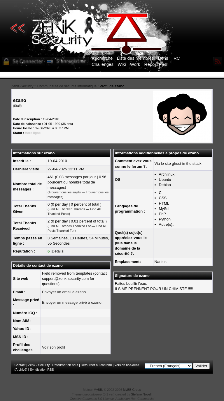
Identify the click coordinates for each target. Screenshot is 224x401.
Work (135, 64)
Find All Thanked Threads (67, 209)
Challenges (102, 64)
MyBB (98, 389)
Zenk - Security (39, 365)
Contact (19, 365)
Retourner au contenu (96, 365)
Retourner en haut (65, 365)
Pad (163, 64)
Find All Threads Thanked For (70, 226)
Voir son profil (53, 347)
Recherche (102, 58)
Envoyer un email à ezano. (64, 292)
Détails (58, 251)
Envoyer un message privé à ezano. (72, 302)
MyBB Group (132, 389)
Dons (163, 58)
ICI (213, 75)
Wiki (122, 64)
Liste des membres (135, 58)
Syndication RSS (42, 369)
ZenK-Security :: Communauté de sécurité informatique (54, 86)
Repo (149, 64)
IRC (176, 58)
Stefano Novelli (141, 394)
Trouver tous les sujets (65, 192)
